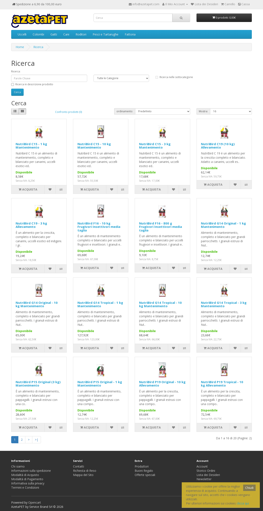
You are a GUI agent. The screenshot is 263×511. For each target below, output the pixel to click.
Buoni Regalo (144, 471)
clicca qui (243, 503)
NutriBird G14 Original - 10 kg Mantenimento (37, 304)
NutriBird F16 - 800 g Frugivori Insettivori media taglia (160, 226)
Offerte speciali (145, 475)
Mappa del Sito (83, 475)
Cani (66, 34)
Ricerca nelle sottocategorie (174, 77)
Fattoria (130, 34)
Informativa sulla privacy (27, 483)
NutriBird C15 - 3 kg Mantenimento (155, 146)
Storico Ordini (206, 471)
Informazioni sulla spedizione (31, 471)
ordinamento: (125, 111)
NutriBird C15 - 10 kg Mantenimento (94, 146)
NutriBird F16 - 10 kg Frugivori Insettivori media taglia (98, 226)
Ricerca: (15, 71)
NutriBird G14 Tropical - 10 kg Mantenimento (160, 304)
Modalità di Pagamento (27, 479)
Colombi (38, 34)
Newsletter (204, 479)
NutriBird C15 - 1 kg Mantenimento (31, 146)
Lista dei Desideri (208, 475)
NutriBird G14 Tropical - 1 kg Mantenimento (100, 304)
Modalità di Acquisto (25, 475)
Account (202, 466)
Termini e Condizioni (25, 487)
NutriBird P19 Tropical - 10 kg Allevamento (222, 384)
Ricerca (38, 47)
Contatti (78, 466)
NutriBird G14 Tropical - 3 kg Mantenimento (224, 304)
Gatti (53, 34)
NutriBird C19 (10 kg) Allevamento (218, 146)
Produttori (142, 466)
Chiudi (249, 488)
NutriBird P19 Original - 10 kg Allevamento (162, 384)
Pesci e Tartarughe (105, 34)
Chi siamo (18, 466)
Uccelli (22, 34)
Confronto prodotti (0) (68, 112)
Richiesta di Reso (84, 471)
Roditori (81, 34)
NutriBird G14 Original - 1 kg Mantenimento (223, 225)
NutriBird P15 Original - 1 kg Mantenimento (99, 384)
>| (36, 440)
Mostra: (203, 111)
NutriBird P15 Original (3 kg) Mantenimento (38, 384)
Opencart (34, 502)
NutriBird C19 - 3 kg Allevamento (31, 225)
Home (20, 47)
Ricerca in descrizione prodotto (32, 84)
